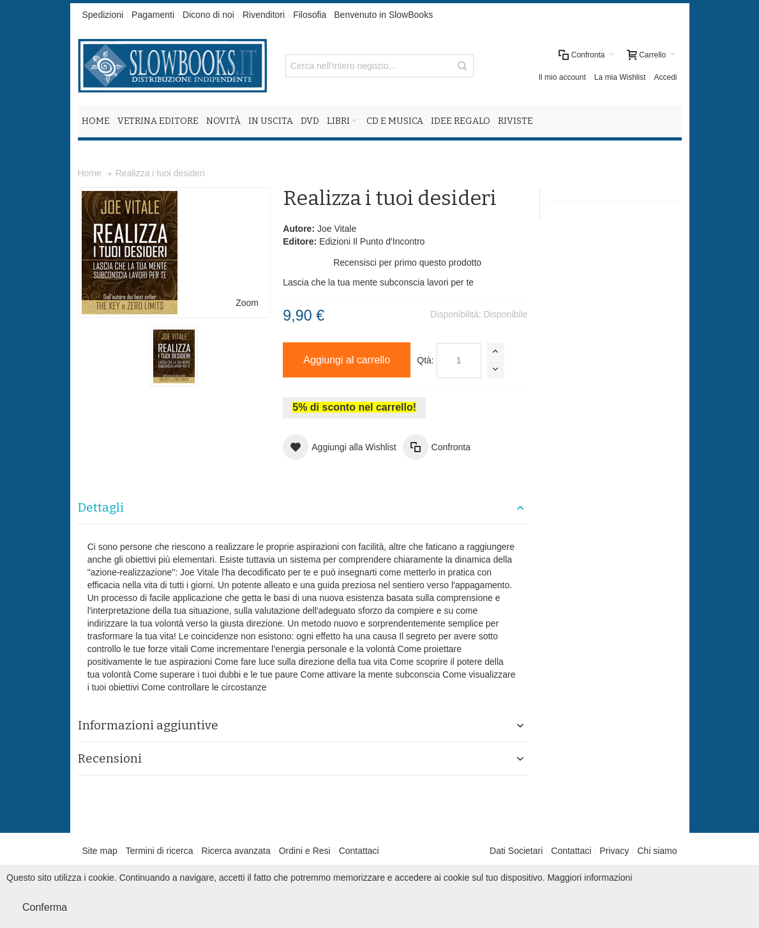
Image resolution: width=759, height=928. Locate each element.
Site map (99, 851)
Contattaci (359, 851)
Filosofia (309, 15)
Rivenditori (264, 15)
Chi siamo (657, 851)
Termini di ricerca (159, 851)
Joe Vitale (336, 229)
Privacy (614, 851)
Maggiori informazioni (589, 877)
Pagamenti (153, 15)
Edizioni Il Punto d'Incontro (372, 241)
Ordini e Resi (305, 851)
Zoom (247, 303)
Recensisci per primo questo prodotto (407, 262)
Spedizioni (103, 15)
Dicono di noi (208, 15)
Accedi (665, 77)
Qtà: (425, 360)
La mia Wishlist (620, 77)
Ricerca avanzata (236, 851)
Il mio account (562, 77)
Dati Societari (516, 851)
